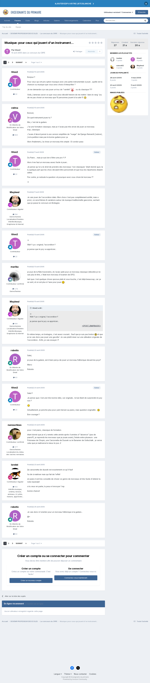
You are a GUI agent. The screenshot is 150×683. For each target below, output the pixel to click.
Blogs (37, 21)
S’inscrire (141, 12)
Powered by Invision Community (75, 679)
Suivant (19, 62)
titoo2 (139, 58)
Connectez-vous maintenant (75, 578)
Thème (68, 674)
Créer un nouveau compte (31, 580)
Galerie (57, 21)
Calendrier (87, 21)
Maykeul (140, 65)
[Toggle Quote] (31, 308)
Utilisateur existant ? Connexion (118, 12)
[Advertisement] (75, 645)
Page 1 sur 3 (36, 62)
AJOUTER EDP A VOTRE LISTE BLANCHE (73, 4)
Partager (77, 51)
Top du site (6, 27)
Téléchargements (71, 21)
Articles (46, 21)
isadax (119, 58)
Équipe (18, 27)
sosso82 (120, 65)
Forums (18, 22)
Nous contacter (80, 674)
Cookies (92, 674)
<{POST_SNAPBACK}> (91, 326)
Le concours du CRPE (36, 53)
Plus (97, 21)
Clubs (27, 21)
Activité (7, 21)
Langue (58, 674)
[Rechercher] (117, 20)
